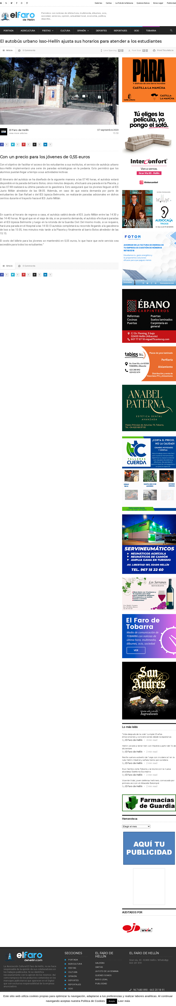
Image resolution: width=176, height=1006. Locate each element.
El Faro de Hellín (18, 16)
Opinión (71, 976)
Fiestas (70, 968)
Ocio (69, 989)
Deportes (72, 980)
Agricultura (73, 964)
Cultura (71, 972)
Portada (71, 960)
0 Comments (26, 51)
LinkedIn (45, 144)
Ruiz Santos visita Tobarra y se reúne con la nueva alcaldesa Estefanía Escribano (146, 770)
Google (34, 144)
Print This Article (163, 50)
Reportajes (73, 984)
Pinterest (24, 144)
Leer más (124, 1000)
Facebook (2, 144)
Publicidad (101, 984)
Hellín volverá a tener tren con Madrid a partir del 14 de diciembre (149, 747)
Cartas (99, 967)
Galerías (100, 963)
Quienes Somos (103, 975)
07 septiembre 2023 (108, 130)
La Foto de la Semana (106, 971)
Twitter (13, 144)
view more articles (14, 133)
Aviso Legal (101, 979)
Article (8, 50)
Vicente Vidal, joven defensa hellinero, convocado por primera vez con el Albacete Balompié (148, 781)
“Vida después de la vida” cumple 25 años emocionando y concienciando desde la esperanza (147, 735)
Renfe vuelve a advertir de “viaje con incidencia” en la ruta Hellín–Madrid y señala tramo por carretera (148, 758)
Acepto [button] (112, 1001)
